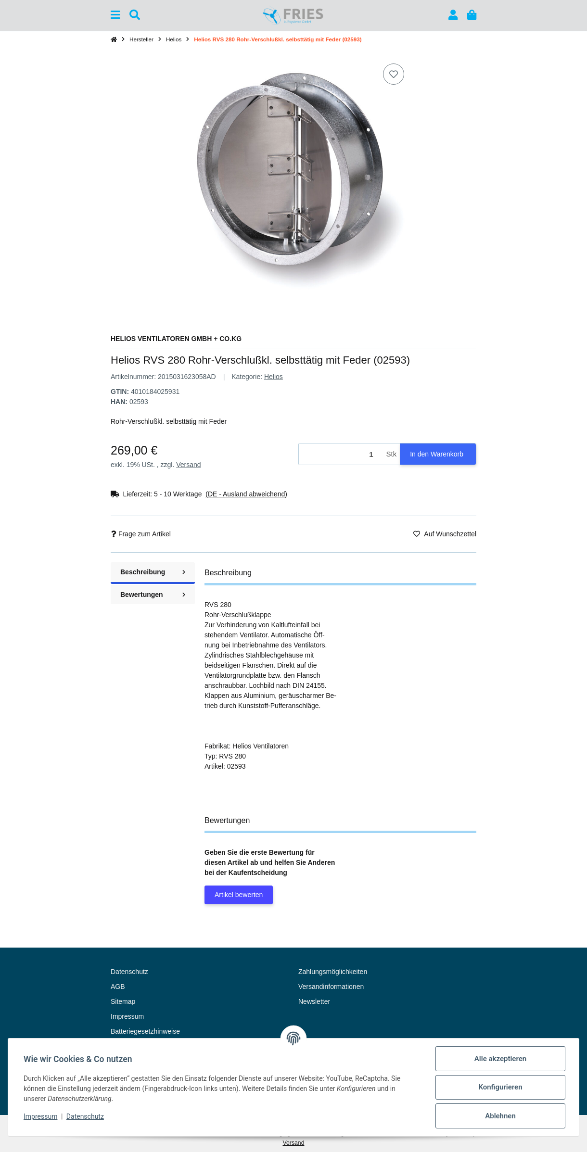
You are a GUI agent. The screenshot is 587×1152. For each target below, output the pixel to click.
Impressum (40, 1116)
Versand (188, 464)
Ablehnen (500, 1116)
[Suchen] (134, 15)
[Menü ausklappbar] (115, 15)
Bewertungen (152, 594)
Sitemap (123, 1001)
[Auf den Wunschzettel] (393, 74)
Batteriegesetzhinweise (145, 1031)
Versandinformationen (331, 986)
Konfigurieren (500, 1087)
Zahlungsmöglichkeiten (332, 971)
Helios (273, 376)
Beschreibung (152, 572)
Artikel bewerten (239, 895)
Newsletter (314, 1001)
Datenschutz (85, 1116)
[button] (453, 15)
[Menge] (341, 454)
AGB (118, 986)
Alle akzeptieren (500, 1058)
